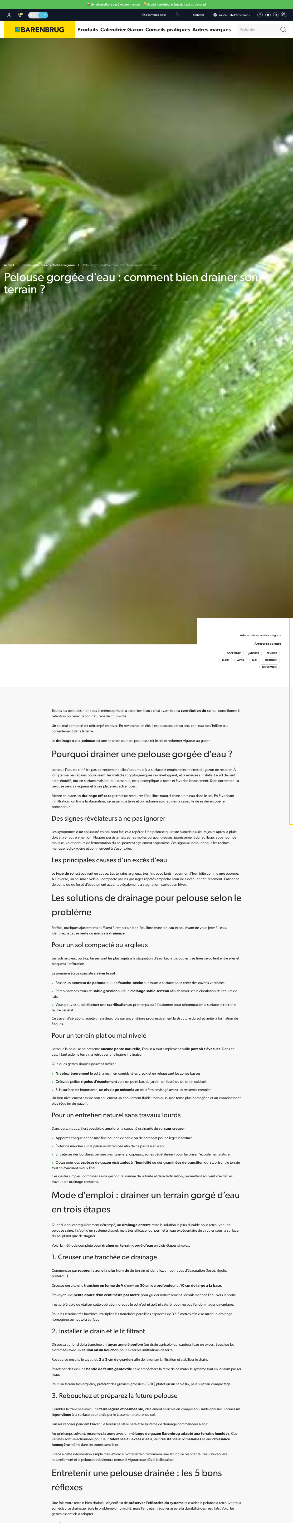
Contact (198, 15)
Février (272, 653)
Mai (254, 660)
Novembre (269, 667)
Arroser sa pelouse (268, 643)
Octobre (271, 660)
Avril (241, 660)
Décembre (234, 653)
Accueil (9, 265)
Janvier (253, 653)
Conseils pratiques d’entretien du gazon (48, 265)
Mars (225, 660)
